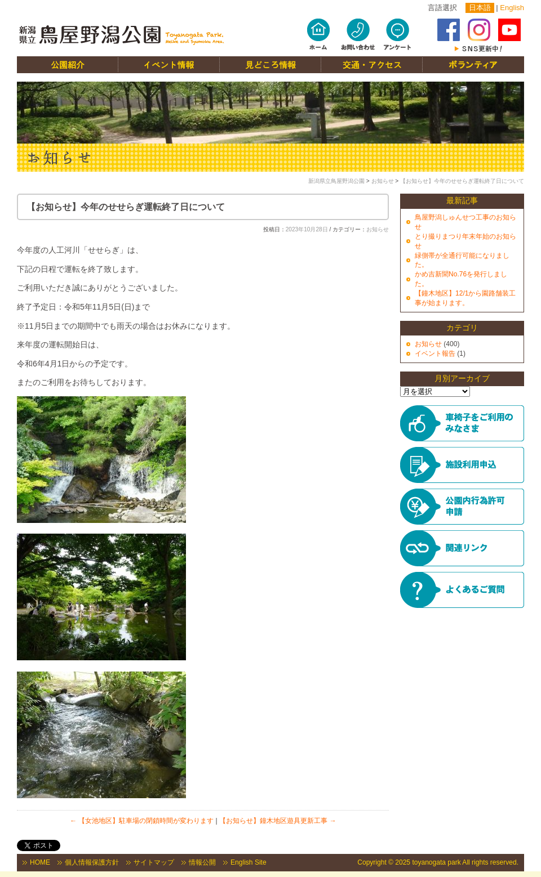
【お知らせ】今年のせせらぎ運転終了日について (462, 181)
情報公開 (202, 862)
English (512, 7)
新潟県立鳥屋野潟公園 (336, 181)
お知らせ (382, 181)
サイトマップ (154, 862)
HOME (40, 862)
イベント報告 (435, 353)
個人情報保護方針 (92, 862)
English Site (248, 862)
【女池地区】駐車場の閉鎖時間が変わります (142, 821)
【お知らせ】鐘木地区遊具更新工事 (277, 821)
